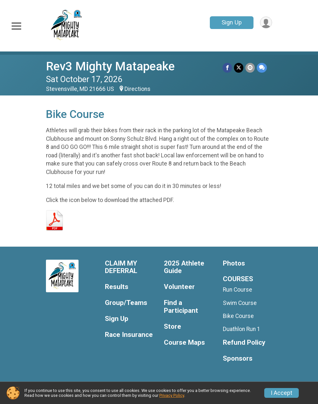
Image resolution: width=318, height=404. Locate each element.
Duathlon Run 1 (241, 329)
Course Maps (184, 342)
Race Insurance (129, 335)
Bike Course (238, 316)
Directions (137, 89)
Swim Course (240, 303)
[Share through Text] (262, 67)
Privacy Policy (171, 395)
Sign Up (232, 22)
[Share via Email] (250, 67)
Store (172, 326)
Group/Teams (126, 303)
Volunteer (179, 287)
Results (116, 287)
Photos (234, 263)
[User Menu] (266, 23)
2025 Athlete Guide (184, 267)
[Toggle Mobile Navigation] (16, 26)
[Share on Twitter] (238, 67)
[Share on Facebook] (227, 67)
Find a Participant (181, 306)
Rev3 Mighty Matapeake (110, 66)
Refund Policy (244, 342)
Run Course (237, 289)
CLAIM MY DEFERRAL (121, 267)
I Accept (281, 393)
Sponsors (238, 358)
